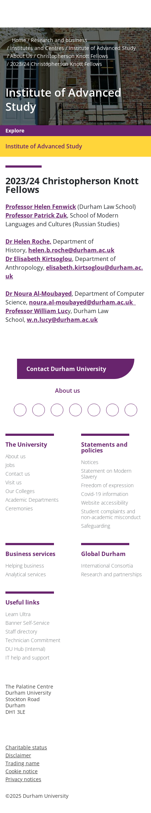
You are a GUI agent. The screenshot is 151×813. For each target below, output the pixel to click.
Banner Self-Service (27, 622)
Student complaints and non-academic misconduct (111, 514)
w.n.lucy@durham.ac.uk (62, 320)
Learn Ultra (17, 614)
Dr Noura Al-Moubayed (38, 294)
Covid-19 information (104, 493)
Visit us (13, 482)
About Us (21, 55)
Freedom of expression (107, 485)
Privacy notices (23, 779)
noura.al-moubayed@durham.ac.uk (82, 302)
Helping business (24, 565)
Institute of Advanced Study (102, 48)
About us (72, 390)
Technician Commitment (32, 640)
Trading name (22, 763)
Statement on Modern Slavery (106, 473)
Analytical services (25, 574)
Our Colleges (20, 491)
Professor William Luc (36, 311)
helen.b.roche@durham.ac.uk (71, 250)
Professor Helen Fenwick (40, 207)
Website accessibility (104, 502)
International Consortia (107, 565)
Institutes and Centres (37, 48)
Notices (89, 462)
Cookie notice (21, 771)
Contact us (17, 473)
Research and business (59, 40)
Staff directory (21, 631)
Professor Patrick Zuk (36, 215)
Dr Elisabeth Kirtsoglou (38, 259)
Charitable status (26, 747)
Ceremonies (19, 508)
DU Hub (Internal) (25, 648)
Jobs (10, 465)
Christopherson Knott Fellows (72, 55)
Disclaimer (18, 755)
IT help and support (27, 657)
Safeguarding (95, 525)
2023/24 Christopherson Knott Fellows (56, 63)
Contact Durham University (71, 369)
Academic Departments (32, 499)
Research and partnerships (111, 574)
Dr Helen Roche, (28, 241)
